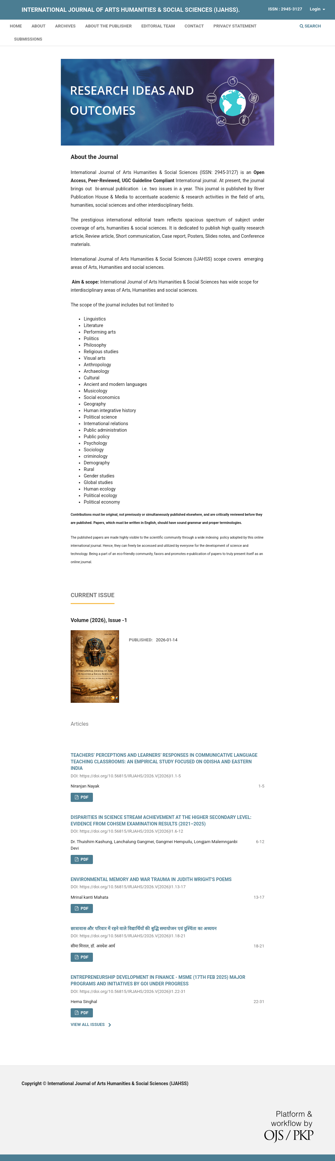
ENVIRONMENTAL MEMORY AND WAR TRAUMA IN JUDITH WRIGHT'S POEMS (167, 883)
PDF (83, 859)
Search (310, 26)
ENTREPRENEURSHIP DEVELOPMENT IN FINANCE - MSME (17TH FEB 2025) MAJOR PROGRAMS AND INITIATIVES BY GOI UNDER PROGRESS (167, 985)
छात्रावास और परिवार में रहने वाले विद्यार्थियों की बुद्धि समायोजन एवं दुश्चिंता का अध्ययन (167, 932)
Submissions (28, 39)
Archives (65, 26)
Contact (194, 26)
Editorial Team (158, 26)
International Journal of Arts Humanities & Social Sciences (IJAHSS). (131, 9)
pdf (83, 797)
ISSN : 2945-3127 (285, 9)
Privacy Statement (235, 26)
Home (16, 26)
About (38, 26)
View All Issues (88, 1024)
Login (316, 9)
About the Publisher (108, 26)
